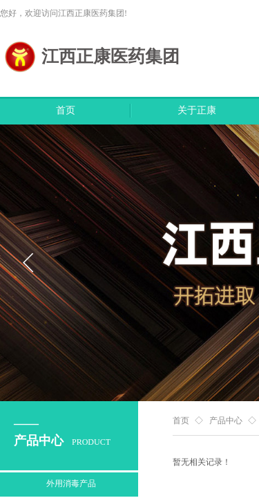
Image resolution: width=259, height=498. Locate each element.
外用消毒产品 (71, 483)
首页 (65, 110)
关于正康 (197, 110)
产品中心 (225, 420)
